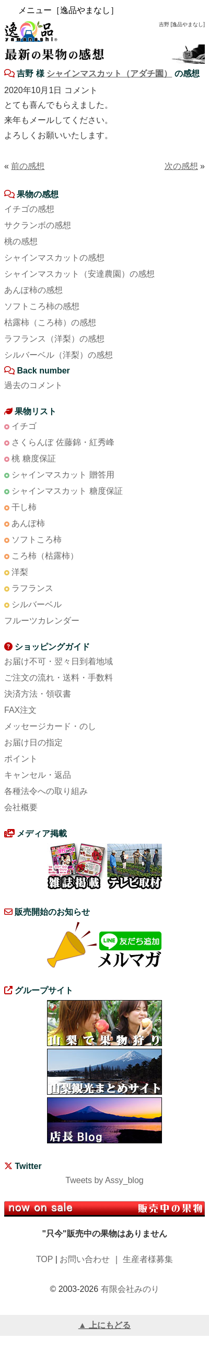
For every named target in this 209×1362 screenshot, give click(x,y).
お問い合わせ (85, 1259)
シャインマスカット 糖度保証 (66, 490)
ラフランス (32, 588)
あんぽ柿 (28, 523)
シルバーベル (36, 604)
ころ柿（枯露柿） (44, 555)
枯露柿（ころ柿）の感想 (50, 322)
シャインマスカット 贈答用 (62, 474)
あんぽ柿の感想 (33, 290)
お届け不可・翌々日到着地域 (58, 661)
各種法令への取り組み (46, 791)
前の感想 (27, 166)
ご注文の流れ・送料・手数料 (58, 677)
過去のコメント (33, 385)
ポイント (21, 758)
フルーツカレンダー (41, 620)
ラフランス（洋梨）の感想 (54, 338)
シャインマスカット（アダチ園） (109, 73)
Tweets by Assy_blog (104, 1180)
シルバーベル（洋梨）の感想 (58, 354)
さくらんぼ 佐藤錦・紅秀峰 (62, 442)
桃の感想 (21, 241)
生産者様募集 (148, 1259)
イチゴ (24, 426)
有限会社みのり (130, 1289)
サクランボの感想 (37, 225)
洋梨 (19, 572)
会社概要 (21, 807)
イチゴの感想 (29, 209)
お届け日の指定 (33, 742)
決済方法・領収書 (37, 693)
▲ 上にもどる (104, 1325)
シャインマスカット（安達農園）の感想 (79, 273)
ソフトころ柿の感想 (41, 306)
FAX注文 (20, 710)
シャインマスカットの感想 (54, 257)
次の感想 (181, 166)
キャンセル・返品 (37, 774)
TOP (44, 1259)
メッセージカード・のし (50, 726)
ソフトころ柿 (36, 539)
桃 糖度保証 (33, 458)
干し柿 (24, 507)
